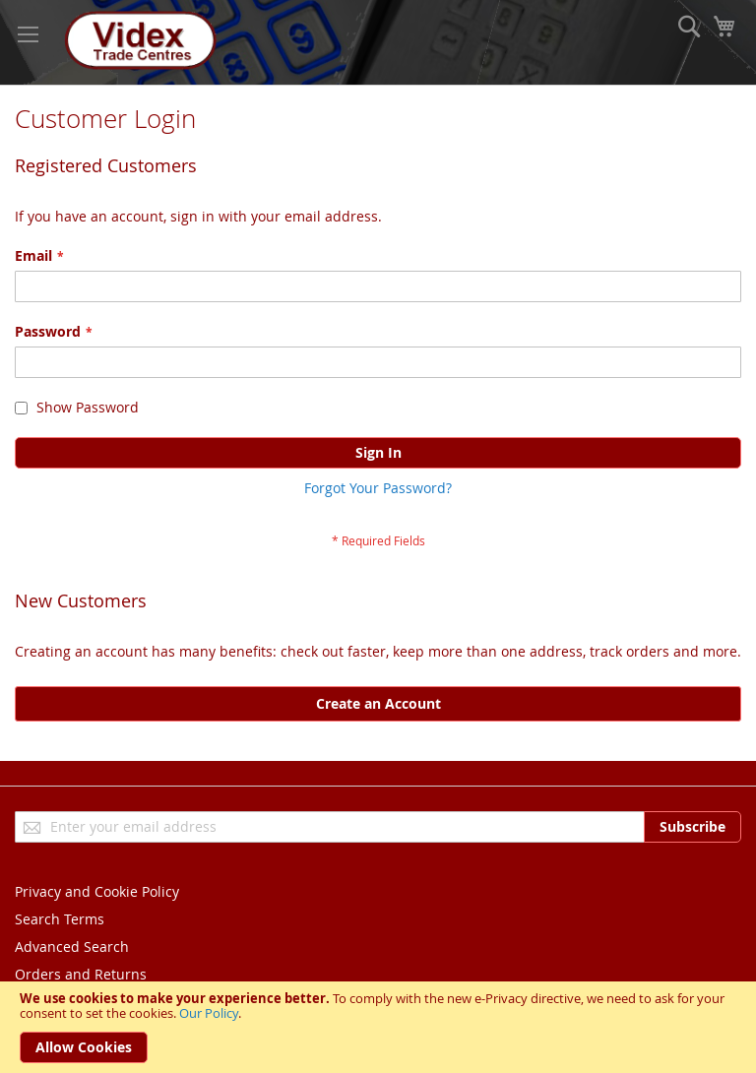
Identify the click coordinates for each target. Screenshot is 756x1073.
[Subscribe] (692, 827)
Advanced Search (72, 946)
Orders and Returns (81, 974)
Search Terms (59, 919)
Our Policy (208, 1013)
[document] (378, 1027)
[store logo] (137, 42)
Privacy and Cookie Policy (97, 891)
